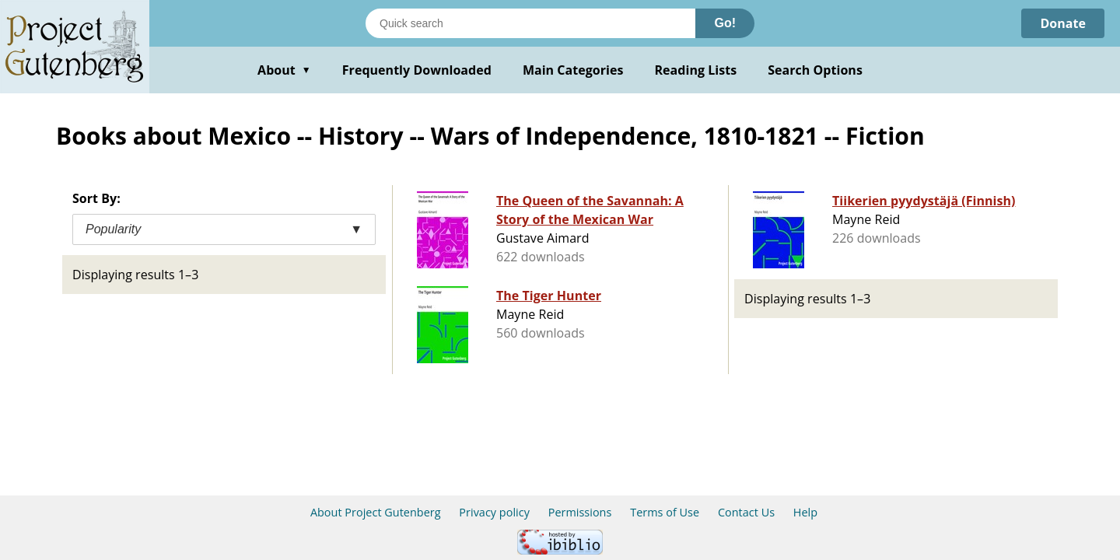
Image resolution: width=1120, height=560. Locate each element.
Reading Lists (696, 70)
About (284, 70)
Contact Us (746, 512)
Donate (1063, 23)
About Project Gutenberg (375, 512)
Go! (725, 23)
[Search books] (530, 23)
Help (805, 512)
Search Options (815, 70)
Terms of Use (664, 512)
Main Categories (573, 70)
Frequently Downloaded (417, 70)
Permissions (580, 512)
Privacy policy (494, 512)
